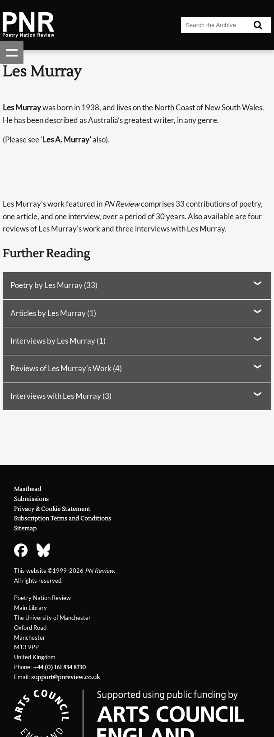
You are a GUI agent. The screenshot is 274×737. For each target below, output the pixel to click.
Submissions (31, 499)
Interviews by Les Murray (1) (58, 340)
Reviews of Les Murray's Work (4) (66, 368)
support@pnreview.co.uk (65, 677)
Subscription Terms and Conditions (62, 518)
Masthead (27, 489)
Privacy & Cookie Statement (52, 509)
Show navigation (11, 52)
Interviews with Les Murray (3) (60, 396)
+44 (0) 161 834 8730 (59, 667)
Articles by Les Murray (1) (53, 313)
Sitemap (25, 528)
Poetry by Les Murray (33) (54, 285)
